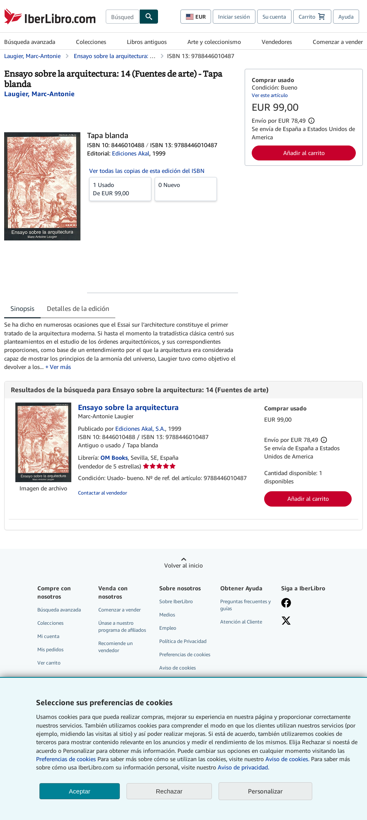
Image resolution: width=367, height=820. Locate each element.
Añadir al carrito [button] (304, 152)
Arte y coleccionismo (214, 41)
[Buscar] (149, 17)
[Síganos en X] (307, 621)
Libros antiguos (147, 41)
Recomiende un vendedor (115, 646)
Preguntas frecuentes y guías (245, 604)
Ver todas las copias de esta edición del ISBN (146, 170)
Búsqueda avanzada (29, 41)
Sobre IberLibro (176, 601)
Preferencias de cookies (66, 758)
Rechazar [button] (169, 791)
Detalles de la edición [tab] (78, 308)
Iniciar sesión (234, 16)
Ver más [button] (60, 366)
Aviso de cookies (177, 668)
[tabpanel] (121, 345)
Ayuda (346, 16)
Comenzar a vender (338, 41)
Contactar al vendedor (102, 493)
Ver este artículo (270, 95)
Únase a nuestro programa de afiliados (122, 626)
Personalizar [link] (265, 791)
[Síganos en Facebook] (307, 603)
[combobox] (122, 17)
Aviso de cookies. (287, 758)
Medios (167, 614)
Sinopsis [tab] (22, 308)
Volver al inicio (183, 565)
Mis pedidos (50, 649)
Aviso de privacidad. (243, 767)
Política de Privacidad (183, 641)
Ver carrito (49, 663)
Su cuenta (274, 16)
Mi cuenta (48, 636)
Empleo (167, 628)
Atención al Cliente (241, 622)
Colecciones (91, 41)
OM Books (114, 457)
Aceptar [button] (79, 791)
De (120, 189)
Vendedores (277, 41)
